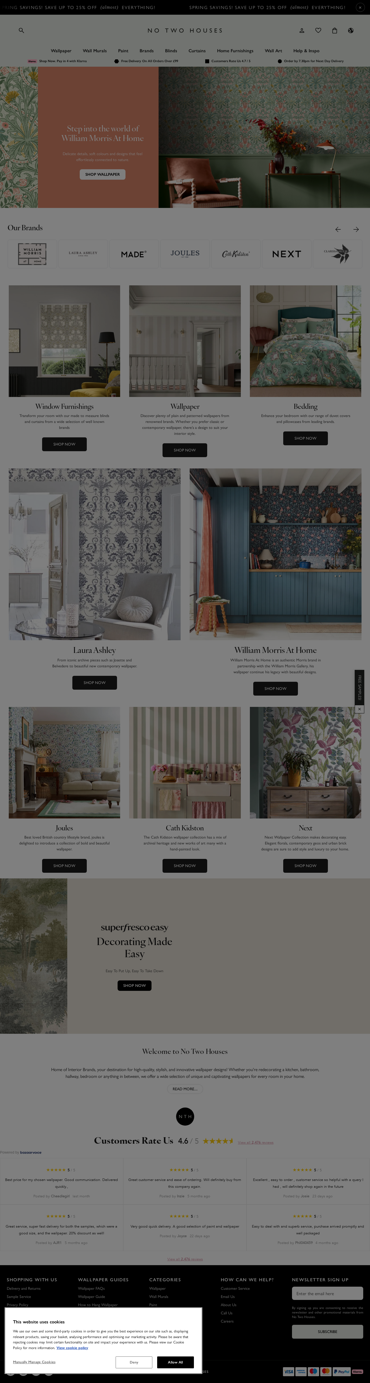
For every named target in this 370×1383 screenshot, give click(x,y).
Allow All (175, 1362)
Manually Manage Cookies (34, 1362)
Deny (134, 1362)
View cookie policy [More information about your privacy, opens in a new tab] (72, 1348)
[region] (103, 1340)
